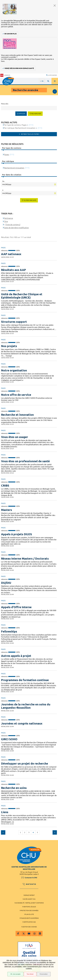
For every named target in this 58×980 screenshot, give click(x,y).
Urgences (5, 75)
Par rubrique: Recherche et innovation (19, 128)
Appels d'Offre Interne (16, 607)
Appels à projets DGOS (16, 534)
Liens (4, 812)
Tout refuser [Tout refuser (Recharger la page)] (30, 974)
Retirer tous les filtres (30, 134)
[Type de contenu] (12, 225)
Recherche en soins (14, 787)
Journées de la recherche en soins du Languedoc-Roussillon (25, 706)
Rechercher (36, 113)
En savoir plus (10, 34)
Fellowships (9, 631)
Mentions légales (29, 906)
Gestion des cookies (29, 927)
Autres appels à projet (16, 655)
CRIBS (5, 485)
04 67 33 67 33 (29, 884)
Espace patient (29, 895)
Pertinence (8, 218)
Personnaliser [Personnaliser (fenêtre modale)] (44, 974)
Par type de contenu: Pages (15, 125)
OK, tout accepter (15, 974)
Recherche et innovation (17, 414)
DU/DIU (6, 582)
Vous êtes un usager (14, 437)
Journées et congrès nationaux (21, 723)
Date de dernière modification (16, 228)
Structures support (14, 321)
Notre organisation (14, 370)
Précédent (3, 832)
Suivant (55, 832)
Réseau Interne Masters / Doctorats (25, 558)
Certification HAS (29, 922)
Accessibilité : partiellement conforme (29, 903)
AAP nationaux (11, 254)
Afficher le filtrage (55, 91)
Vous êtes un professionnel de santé (25, 461)
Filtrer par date (30, 200)
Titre (6, 221)
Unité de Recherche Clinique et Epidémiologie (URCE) (21, 296)
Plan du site (29, 914)
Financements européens (29, 918)
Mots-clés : (5, 104)
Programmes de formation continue (25, 680)
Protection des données (29, 910)
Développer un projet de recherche (24, 763)
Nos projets (9, 346)
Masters (6, 509)
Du (3, 181)
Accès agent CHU (29, 899)
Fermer (55, 5)
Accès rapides (51, 75)
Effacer (22, 113)
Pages (6, 154)
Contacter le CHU (29, 877)
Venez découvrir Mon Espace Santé (19, 68)
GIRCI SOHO (9, 739)
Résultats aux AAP (13, 269)
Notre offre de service (16, 394)
